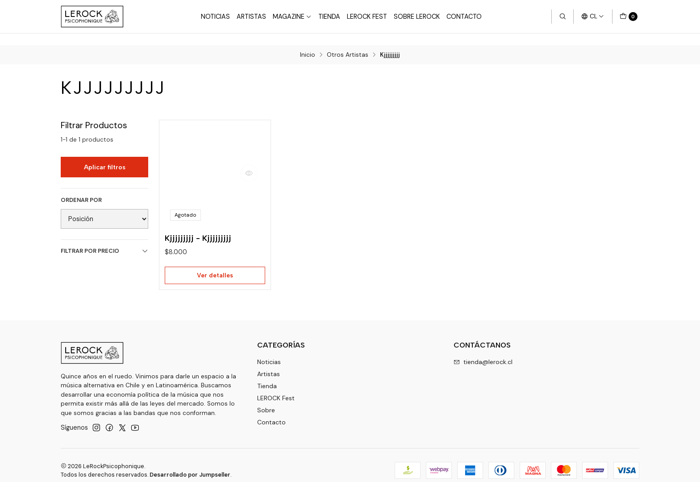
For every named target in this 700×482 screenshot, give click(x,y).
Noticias (215, 17)
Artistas (251, 17)
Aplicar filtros (104, 155)
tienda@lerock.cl (483, 352)
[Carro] (628, 16)
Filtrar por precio (104, 239)
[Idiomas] (592, 16)
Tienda (329, 17)
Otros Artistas (347, 43)
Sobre (266, 400)
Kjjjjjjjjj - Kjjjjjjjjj (198, 226)
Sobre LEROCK (417, 17)
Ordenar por (81, 188)
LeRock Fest (367, 17)
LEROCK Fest (276, 388)
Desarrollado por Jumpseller (190, 464)
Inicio (307, 43)
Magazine (292, 17)
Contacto (464, 17)
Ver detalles (215, 264)
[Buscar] (562, 16)
